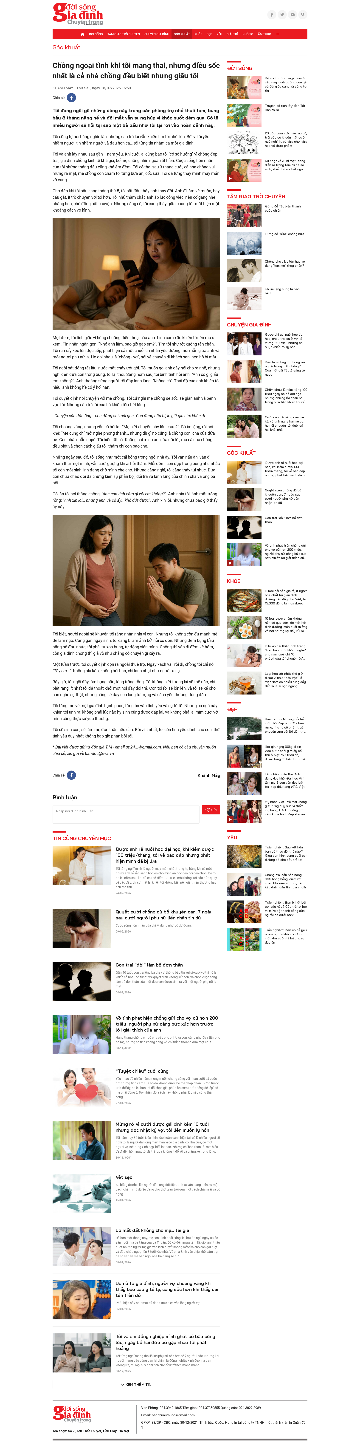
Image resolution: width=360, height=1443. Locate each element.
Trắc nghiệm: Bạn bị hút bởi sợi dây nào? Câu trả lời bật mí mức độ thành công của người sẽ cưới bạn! (286, 908)
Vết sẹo (124, 1177)
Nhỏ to (247, 34)
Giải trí (232, 34)
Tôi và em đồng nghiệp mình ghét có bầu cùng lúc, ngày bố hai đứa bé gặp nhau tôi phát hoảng (165, 1342)
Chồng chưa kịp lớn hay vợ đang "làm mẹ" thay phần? (285, 263)
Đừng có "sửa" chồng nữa (284, 234)
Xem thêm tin (138, 1384)
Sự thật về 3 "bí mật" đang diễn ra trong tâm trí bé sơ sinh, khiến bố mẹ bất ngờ (285, 165)
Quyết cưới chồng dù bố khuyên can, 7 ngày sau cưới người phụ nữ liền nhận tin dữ (164, 915)
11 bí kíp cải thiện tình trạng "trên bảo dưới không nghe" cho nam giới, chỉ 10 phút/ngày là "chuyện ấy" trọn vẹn (285, 654)
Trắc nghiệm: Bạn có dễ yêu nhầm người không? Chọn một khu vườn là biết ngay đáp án (286, 936)
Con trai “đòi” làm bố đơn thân (149, 965)
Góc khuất (182, 34)
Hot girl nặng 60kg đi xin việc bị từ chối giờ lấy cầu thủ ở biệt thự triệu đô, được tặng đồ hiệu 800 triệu (286, 753)
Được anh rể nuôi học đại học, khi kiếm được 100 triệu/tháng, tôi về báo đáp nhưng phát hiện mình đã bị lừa (165, 855)
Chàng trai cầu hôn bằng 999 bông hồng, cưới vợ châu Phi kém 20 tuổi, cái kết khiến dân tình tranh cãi (285, 881)
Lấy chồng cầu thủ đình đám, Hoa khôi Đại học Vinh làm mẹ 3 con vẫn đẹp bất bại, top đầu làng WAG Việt (285, 780)
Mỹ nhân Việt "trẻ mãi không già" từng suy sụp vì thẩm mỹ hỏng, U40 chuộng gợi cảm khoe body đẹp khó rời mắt (286, 810)
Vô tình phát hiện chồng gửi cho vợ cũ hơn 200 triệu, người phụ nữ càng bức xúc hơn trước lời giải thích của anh (167, 1024)
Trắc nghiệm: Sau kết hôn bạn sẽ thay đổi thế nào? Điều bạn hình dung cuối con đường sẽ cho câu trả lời (286, 853)
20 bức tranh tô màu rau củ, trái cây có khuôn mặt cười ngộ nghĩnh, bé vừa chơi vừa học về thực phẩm (286, 139)
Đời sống (96, 34)
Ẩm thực (264, 34)
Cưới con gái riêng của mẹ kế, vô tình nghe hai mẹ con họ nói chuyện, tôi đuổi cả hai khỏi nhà (285, 423)
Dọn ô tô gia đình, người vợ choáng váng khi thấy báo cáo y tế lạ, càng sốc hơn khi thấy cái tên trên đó (167, 1289)
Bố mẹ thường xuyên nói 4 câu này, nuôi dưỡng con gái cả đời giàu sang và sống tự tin (286, 84)
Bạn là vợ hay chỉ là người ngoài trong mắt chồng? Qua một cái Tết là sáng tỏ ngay (285, 368)
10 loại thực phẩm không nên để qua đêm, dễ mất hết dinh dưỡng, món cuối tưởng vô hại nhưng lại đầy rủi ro (286, 624)
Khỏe (198, 34)
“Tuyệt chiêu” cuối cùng (142, 1071)
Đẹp (209, 34)
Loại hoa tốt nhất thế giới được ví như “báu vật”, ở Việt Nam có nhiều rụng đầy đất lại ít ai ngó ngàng (285, 680)
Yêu (219, 34)
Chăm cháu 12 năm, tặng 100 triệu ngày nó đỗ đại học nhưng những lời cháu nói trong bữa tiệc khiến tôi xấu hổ (286, 398)
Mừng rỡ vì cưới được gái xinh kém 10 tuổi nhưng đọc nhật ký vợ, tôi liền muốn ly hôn (162, 1127)
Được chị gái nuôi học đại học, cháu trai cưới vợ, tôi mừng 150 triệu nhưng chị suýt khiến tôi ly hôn (284, 340)
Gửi (211, 810)
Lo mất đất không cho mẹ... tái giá (152, 1230)
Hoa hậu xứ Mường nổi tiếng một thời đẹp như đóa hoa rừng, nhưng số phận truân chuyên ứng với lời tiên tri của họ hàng (286, 727)
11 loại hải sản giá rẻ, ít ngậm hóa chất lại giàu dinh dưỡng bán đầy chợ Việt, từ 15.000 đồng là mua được (286, 597)
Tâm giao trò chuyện (123, 34)
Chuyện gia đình (156, 34)
